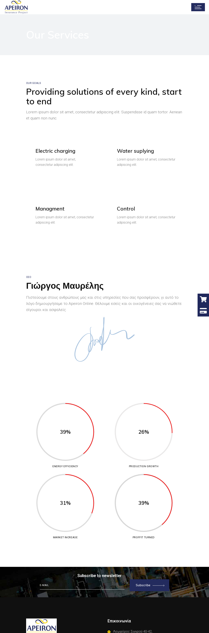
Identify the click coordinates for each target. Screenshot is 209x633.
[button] (203, 310)
